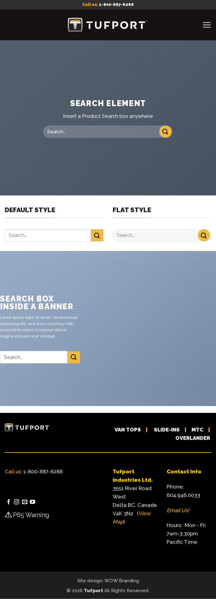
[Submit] (165, 132)
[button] (206, 25)
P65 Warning (31, 515)
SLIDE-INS (167, 430)
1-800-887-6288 (116, 4)
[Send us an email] (24, 502)
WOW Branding (121, 580)
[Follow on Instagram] (16, 502)
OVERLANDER (192, 438)
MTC (197, 430)
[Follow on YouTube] (32, 502)
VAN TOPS (128, 430)
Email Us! (178, 510)
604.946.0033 (183, 495)
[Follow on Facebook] (8, 502)
